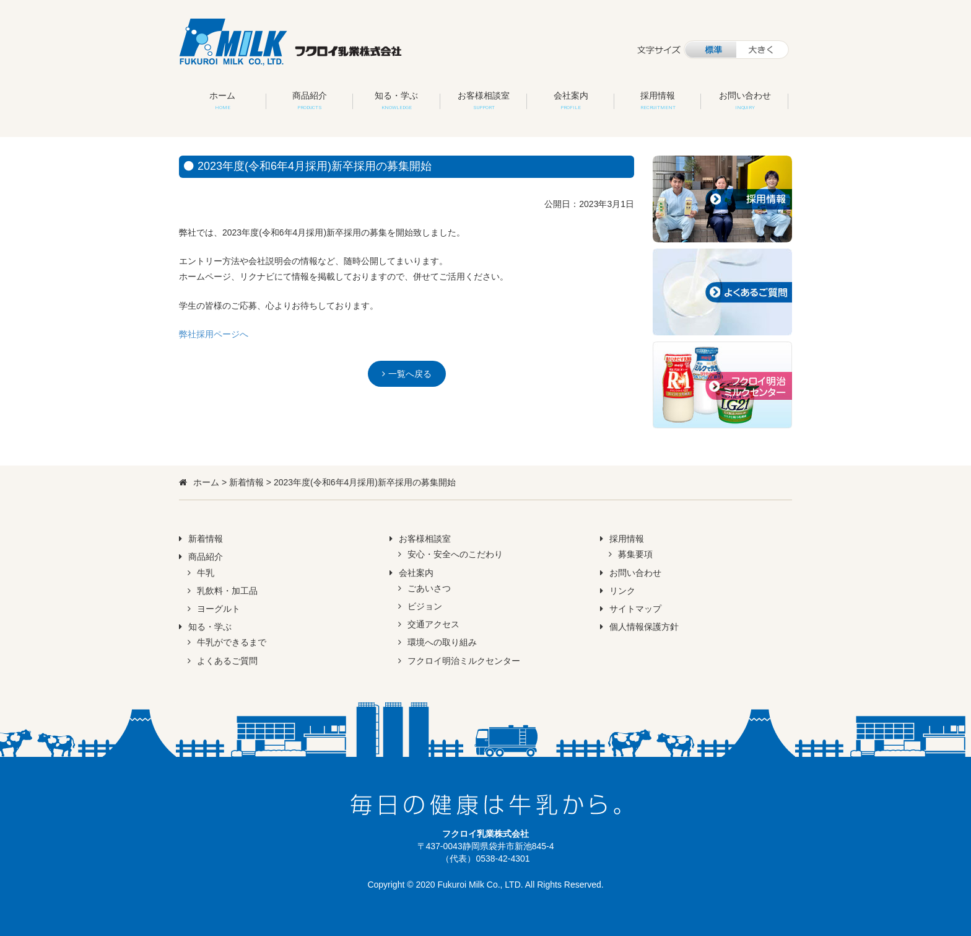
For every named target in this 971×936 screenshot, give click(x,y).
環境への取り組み (442, 642)
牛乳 (205, 573)
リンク (622, 591)
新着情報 (246, 482)
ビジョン (424, 606)
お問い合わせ (745, 100)
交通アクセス (433, 624)
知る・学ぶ (396, 100)
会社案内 (571, 100)
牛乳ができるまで (231, 642)
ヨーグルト (218, 609)
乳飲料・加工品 (227, 591)
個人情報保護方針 (644, 627)
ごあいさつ (429, 588)
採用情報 (658, 100)
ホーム (222, 100)
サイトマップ (635, 609)
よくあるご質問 (227, 661)
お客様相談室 (484, 100)
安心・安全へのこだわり (455, 554)
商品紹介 (309, 100)
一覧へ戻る (410, 374)
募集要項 (635, 554)
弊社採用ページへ (213, 334)
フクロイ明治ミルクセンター (463, 661)
